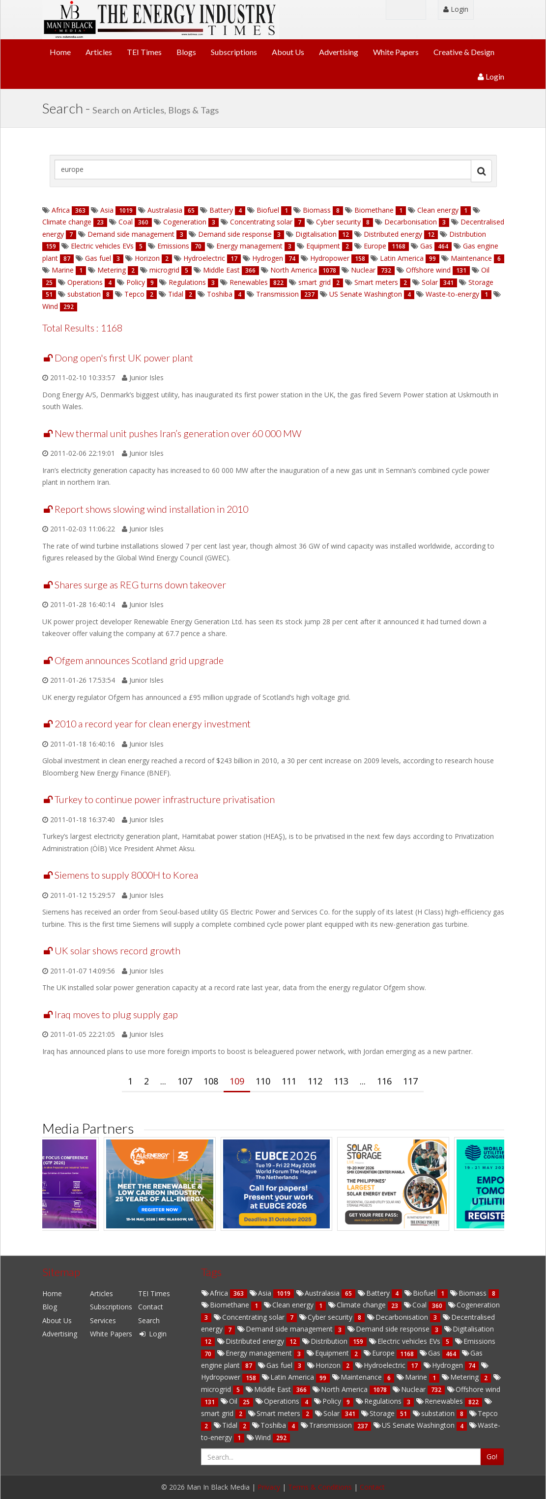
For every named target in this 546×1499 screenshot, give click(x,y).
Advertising (338, 51)
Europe (375, 245)
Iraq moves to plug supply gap (116, 1014)
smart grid (314, 282)
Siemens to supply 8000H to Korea (126, 875)
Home (60, 51)
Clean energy (437, 210)
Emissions (173, 245)
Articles (99, 51)
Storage (479, 282)
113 (341, 1081)
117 (410, 1081)
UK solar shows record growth (117, 950)
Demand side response (235, 234)
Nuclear (363, 270)
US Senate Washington (365, 294)
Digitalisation (316, 234)
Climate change (67, 221)
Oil (484, 270)
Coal (125, 221)
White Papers (396, 51)
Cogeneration (184, 221)
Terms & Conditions (320, 1487)
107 (184, 1081)
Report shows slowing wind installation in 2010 (151, 509)
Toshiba (219, 294)
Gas (426, 245)
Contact (150, 1306)
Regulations (187, 282)
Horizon (147, 258)
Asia (106, 210)
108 (210, 1081)
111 (289, 1081)
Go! (492, 1456)
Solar (430, 282)
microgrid (164, 270)
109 (237, 1081)
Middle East (221, 270)
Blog (49, 1306)
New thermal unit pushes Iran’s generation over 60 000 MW (178, 433)
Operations (85, 282)
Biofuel (268, 210)
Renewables (249, 282)
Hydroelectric (204, 258)
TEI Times (144, 51)
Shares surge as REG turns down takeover (140, 584)
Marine (63, 270)
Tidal (175, 294)
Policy (135, 282)
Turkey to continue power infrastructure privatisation (165, 799)
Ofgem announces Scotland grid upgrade (139, 660)
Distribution (466, 234)
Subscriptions (234, 51)
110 (263, 1081)
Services (103, 1320)
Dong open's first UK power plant (124, 357)
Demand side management (131, 234)
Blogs (186, 51)
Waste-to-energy (452, 294)
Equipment (323, 245)
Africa (61, 210)
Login (455, 9)
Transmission (277, 294)
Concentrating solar (261, 221)
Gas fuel (98, 258)
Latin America (402, 258)
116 (384, 1081)
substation (84, 294)
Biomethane (374, 210)
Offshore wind (428, 270)
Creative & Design (463, 51)
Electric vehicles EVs (102, 245)
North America (293, 270)
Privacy (269, 1487)
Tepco (134, 294)
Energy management (249, 245)
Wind (51, 306)
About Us (288, 51)
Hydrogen (267, 258)
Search (149, 1320)
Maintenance (471, 258)
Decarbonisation (410, 221)
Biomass (317, 210)
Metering (111, 270)
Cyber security (338, 221)
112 (315, 1081)
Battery (221, 210)
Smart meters (376, 282)
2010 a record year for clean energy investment (153, 723)
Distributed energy (393, 234)
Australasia (164, 210)
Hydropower (329, 258)
